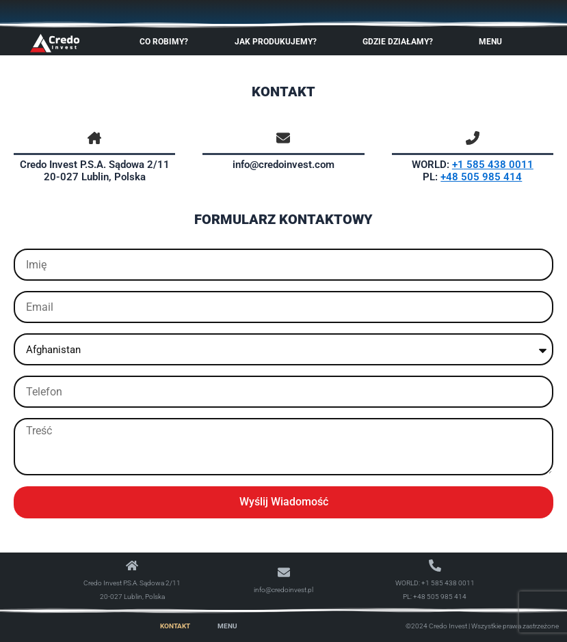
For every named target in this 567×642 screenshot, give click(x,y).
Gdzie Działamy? (401, 41)
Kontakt (175, 626)
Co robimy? (167, 41)
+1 (458, 164)
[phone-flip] (472, 138)
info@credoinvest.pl (283, 590)
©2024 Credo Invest (436, 626)
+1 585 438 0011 (448, 583)
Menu (494, 41)
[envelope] (283, 138)
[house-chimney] (94, 138)
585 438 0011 (498, 164)
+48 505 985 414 (481, 177)
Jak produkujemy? (279, 41)
